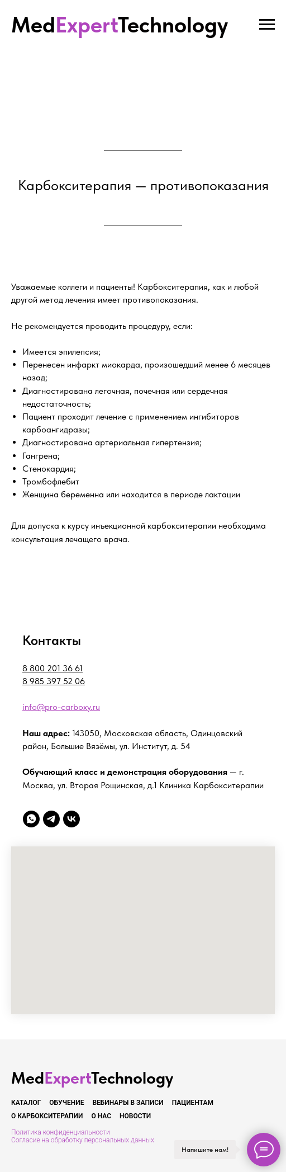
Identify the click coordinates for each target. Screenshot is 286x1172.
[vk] (71, 819)
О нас (101, 1116)
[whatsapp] (31, 819)
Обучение (66, 1103)
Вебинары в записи (127, 1103)
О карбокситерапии (47, 1116)
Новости (135, 1116)
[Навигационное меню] (267, 24)
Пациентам (192, 1103)
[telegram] (51, 819)
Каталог (26, 1103)
